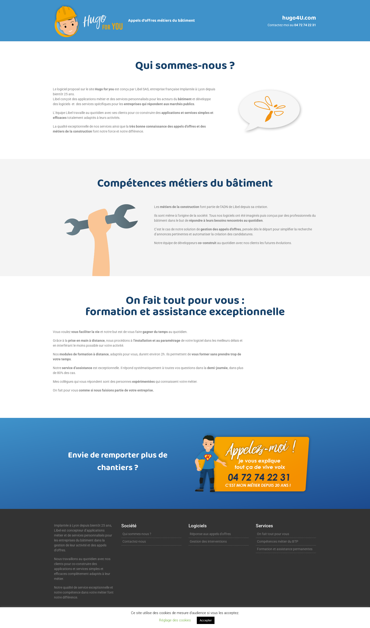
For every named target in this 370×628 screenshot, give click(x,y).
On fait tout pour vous (273, 534)
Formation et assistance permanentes (284, 549)
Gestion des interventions (208, 541)
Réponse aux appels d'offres (210, 534)
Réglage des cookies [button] (175, 620)
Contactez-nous (134, 541)
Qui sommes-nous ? (136, 534)
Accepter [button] (206, 620)
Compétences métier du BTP (277, 541)
